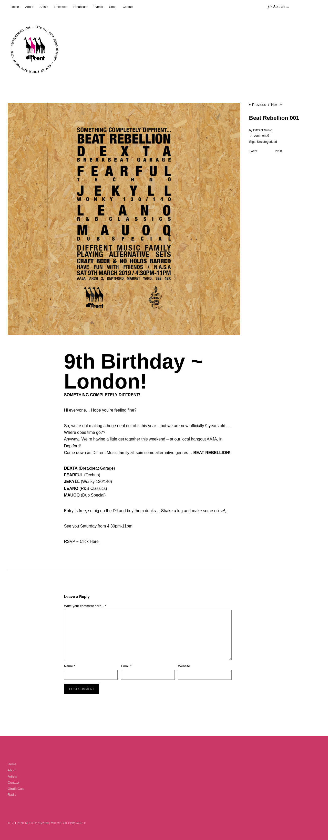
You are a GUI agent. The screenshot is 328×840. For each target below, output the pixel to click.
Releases (60, 7)
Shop (112, 7)
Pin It (278, 151)
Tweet (253, 151)
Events (98, 7)
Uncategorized (267, 142)
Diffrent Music (262, 130)
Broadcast (80, 7)
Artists (43, 7)
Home (15, 7)
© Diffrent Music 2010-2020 (28, 823)
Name (69, 666)
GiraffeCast (16, 789)
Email (126, 666)
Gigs (252, 142)
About (29, 7)
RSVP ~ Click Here (81, 541)
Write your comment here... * (85, 606)
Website (184, 666)
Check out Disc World (68, 823)
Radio (12, 794)
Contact (128, 7)
